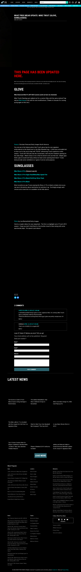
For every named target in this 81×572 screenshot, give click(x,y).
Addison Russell (34, 481)
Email (16, 348)
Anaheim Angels (34, 521)
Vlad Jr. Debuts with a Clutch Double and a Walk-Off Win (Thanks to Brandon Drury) (62, 488)
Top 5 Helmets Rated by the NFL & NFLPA (17, 518)
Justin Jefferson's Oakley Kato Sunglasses (17, 471)
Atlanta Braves (33, 536)
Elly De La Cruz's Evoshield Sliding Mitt (16, 491)
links (46, 7)
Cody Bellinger (43, 5)
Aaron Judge (68, 5)
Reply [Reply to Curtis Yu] (20, 319)
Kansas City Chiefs (34, 531)
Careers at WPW (56, 525)
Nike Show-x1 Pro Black (22, 181)
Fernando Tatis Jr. (24, 5)
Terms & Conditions (57, 532)
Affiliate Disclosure (57, 527)
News (23, 2)
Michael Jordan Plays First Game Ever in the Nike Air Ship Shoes (63, 472)
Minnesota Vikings (34, 518)
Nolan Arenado (34, 5)
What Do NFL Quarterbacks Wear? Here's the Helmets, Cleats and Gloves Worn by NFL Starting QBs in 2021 (17, 534)
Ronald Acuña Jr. (5, 5)
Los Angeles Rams (34, 523)
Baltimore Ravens (34, 541)
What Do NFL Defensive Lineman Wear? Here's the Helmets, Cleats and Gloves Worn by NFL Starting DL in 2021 (18, 543)
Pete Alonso (52, 5)
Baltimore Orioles (34, 538)
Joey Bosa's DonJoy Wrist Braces (15, 496)
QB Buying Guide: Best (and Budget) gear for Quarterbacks (18, 554)
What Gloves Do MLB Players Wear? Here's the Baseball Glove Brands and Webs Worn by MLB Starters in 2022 (17, 522)
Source (16, 144)
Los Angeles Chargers (35, 533)
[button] (79, 2)
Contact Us (54, 569)
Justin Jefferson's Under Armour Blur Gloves (18, 485)
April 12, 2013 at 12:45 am (32, 310)
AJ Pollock (32, 492)
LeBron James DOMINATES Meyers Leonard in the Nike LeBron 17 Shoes (63, 501)
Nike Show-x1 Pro (20, 171)
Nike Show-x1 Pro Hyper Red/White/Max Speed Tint (30, 174)
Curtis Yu (21, 310)
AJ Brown (32, 489)
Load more (40, 455)
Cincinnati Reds (33, 526)
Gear (12, 2)
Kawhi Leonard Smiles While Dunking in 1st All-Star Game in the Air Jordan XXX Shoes (63, 476)
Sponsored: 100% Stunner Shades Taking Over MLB (17, 564)
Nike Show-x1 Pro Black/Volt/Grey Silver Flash (29, 178)
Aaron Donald (33, 471)
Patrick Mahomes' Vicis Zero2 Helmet (16, 494)
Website (16, 353)
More (36, 2)
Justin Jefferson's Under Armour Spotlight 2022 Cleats (17, 474)
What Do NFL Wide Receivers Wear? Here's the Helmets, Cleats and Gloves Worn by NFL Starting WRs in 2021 (17, 559)
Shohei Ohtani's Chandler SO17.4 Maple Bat (17, 478)
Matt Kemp (22, 100)
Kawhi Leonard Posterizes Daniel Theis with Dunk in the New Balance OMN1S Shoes (63, 497)
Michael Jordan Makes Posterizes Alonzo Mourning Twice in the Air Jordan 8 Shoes (62, 511)
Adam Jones (33, 479)
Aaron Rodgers (33, 476)
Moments (30, 2)
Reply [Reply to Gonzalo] (20, 329)
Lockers (17, 2)
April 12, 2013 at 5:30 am (31, 324)
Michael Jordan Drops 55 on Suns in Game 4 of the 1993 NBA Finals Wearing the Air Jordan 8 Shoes (63, 506)
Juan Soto (75, 5)
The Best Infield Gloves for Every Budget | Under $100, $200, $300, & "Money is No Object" (17, 549)
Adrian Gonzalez (34, 487)
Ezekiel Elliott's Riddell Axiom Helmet (16, 499)
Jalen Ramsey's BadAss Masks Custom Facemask (17, 481)
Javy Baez (60, 5)
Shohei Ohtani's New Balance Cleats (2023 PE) (17, 488)
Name (16, 342)
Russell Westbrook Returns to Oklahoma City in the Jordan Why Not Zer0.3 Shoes (62, 484)
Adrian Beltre (33, 484)
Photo (16, 221)
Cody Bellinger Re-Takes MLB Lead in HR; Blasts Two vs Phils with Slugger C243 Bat (62, 493)
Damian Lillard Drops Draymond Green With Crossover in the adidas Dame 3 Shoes (63, 480)
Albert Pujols (33, 494)
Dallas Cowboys (34, 528)
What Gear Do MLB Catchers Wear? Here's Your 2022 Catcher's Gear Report (17, 538)
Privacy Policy (56, 530)
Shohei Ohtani (14, 5)
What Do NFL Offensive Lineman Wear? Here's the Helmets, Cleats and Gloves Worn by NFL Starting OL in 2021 (18, 528)
